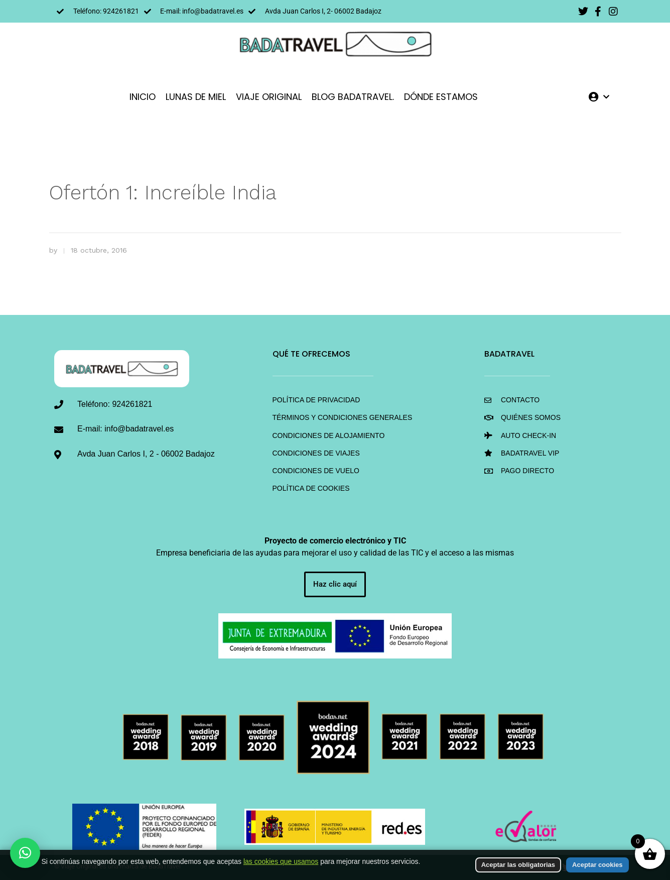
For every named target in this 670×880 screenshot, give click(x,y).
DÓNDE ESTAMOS (441, 96)
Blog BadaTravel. (353, 96)
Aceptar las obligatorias (518, 864)
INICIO (142, 96)
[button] (25, 853)
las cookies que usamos (280, 861)
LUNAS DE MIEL (196, 96)
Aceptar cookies (597, 864)
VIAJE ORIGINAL (269, 96)
